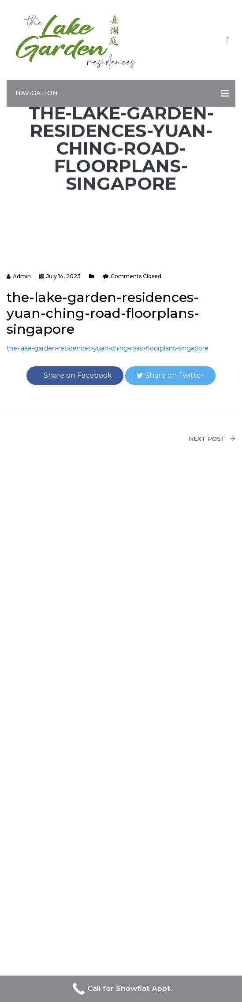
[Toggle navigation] (228, 40)
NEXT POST (212, 438)
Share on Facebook (75, 375)
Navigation (36, 93)
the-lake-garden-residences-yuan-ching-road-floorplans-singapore (107, 348)
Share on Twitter (170, 375)
